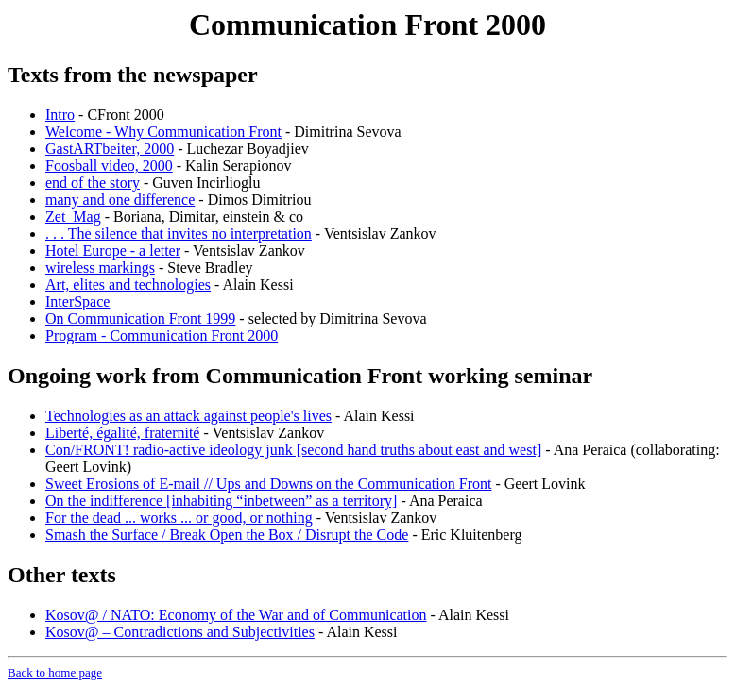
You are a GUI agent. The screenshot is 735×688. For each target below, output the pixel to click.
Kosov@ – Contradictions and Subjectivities (180, 632)
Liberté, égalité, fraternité (122, 433)
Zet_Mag (73, 217)
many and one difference (120, 200)
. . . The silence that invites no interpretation (178, 234)
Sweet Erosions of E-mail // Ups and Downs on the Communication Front (268, 484)
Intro (60, 115)
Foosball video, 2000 (109, 166)
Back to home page (55, 672)
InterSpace (77, 302)
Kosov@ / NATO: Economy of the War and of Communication (235, 615)
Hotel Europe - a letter (112, 251)
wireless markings (100, 268)
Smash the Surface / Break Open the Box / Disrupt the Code (226, 535)
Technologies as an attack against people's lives (188, 416)
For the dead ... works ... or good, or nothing (179, 518)
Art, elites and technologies (128, 285)
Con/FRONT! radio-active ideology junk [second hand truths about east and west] (293, 450)
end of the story (92, 183)
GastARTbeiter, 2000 (109, 149)
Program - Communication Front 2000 (161, 335)
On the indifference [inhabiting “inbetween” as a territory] (221, 501)
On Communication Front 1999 (140, 318)
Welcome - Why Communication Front (163, 132)
